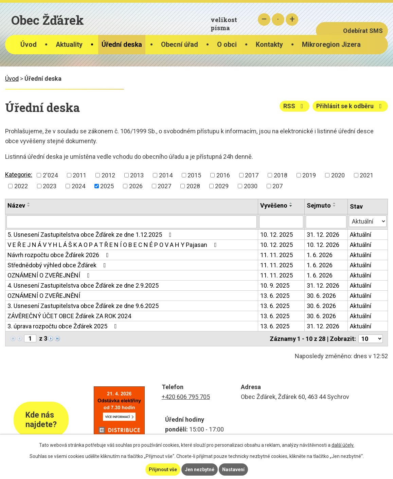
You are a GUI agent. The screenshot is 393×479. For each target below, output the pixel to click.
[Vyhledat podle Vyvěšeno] (281, 221)
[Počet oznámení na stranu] (370, 338)
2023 (49, 186)
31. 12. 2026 (323, 234)
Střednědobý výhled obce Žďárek (58, 265)
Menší (264, 19)
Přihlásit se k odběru (350, 106)
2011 (79, 175)
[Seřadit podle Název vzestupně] (29, 203)
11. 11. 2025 (276, 254)
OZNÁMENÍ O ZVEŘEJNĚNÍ (49, 275)
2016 (223, 175)
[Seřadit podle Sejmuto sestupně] (334, 206)
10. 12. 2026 (323, 244)
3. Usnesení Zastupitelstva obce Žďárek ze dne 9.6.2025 (83, 305)
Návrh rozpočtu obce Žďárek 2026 (59, 254)
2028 (193, 186)
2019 (309, 175)
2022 (21, 186)
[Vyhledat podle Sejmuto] (326, 221)
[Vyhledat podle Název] (131, 221)
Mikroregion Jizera (331, 45)
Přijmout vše (163, 469)
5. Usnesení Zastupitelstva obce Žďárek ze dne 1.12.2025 (90, 234)
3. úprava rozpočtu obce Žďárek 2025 (63, 326)
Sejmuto (319, 205)
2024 (78, 186)
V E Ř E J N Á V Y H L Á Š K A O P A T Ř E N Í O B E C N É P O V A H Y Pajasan (113, 244)
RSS (294, 106)
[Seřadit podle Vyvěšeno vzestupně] (291, 203)
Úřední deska (122, 45)
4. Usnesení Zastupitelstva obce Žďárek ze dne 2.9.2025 (83, 285)
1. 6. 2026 (320, 254)
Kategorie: (18, 174)
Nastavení (233, 469)
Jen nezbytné (199, 469)
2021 (366, 175)
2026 (136, 186)
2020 (338, 175)
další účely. (343, 445)
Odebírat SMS (363, 30)
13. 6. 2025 (274, 295)
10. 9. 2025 (274, 285)
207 (277, 186)
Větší (292, 19)
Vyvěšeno (273, 205)
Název (16, 205)
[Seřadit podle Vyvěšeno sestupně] (291, 206)
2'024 (50, 175)
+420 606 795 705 (186, 396)
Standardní (278, 19)
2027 (164, 186)
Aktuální (360, 234)
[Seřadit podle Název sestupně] (29, 206)
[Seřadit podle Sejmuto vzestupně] (334, 203)
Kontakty (269, 45)
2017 (251, 175)
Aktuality (69, 45)
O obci (227, 45)
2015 (194, 175)
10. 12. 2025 (276, 234)
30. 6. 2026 (321, 295)
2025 (107, 186)
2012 (108, 175)
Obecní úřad (179, 45)
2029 (222, 186)
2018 (280, 175)
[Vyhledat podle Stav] (368, 221)
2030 (250, 186)
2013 (137, 175)
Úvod (28, 45)
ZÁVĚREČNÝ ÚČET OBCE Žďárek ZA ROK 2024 (69, 316)
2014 (166, 175)
